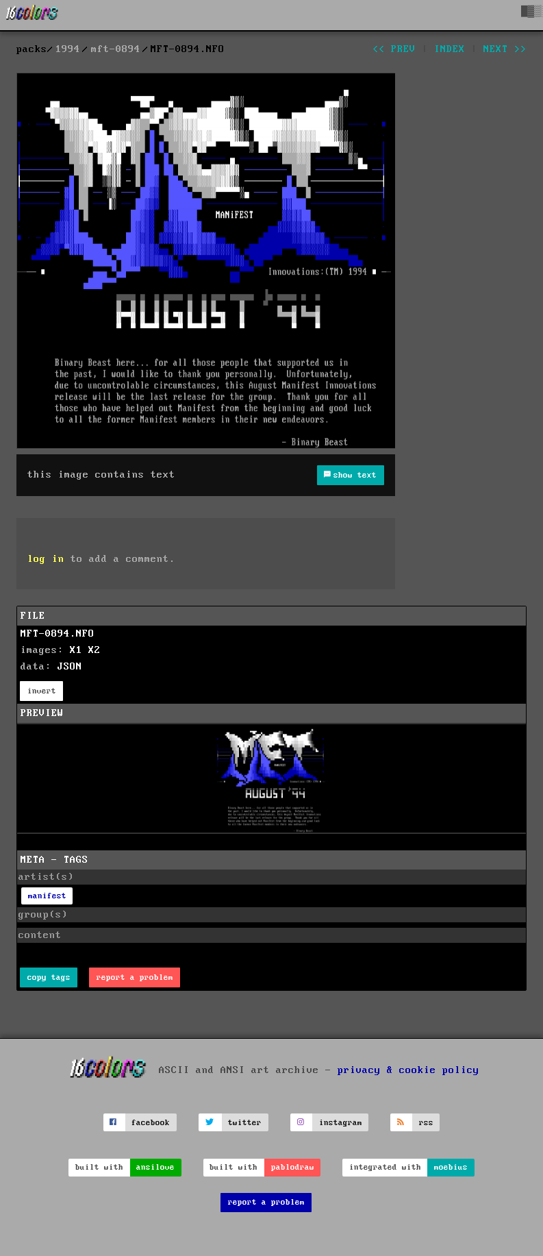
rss (426, 1122)
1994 (67, 49)
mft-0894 (115, 49)
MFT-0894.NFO (57, 633)
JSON (70, 666)
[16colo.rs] (32, 15)
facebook (150, 1122)
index (449, 49)
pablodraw (292, 1167)
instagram (340, 1122)
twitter (245, 1122)
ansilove (155, 1167)
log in (45, 559)
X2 (94, 650)
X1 (76, 650)
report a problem (135, 977)
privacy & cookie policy (408, 1070)
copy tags (49, 977)
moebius (451, 1167)
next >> (505, 49)
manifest (47, 895)
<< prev (394, 49)
